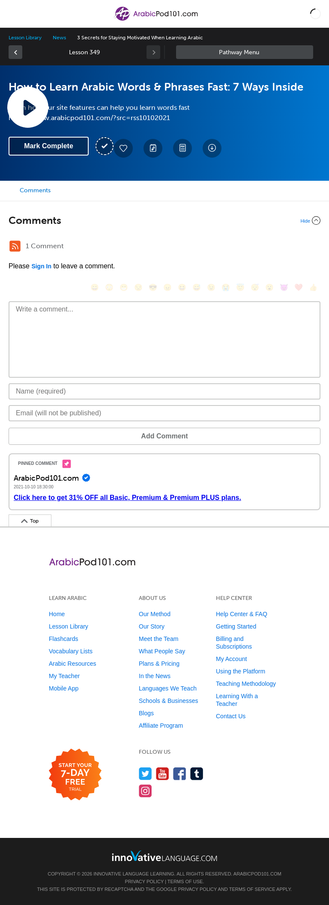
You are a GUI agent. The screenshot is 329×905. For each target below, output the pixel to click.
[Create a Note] (153, 148)
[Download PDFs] (182, 148)
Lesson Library (25, 38)
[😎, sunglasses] (153, 287)
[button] (315, 13)
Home (57, 614)
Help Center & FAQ (241, 614)
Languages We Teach (168, 688)
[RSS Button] (15, 246)
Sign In (41, 266)
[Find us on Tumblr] (196, 773)
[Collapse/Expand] (164, 220)
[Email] (164, 413)
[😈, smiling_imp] (284, 287)
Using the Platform (240, 671)
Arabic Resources (72, 663)
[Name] (164, 391)
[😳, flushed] (109, 287)
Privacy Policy (144, 881)
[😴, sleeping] (255, 287)
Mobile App (63, 688)
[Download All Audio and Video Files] (212, 148)
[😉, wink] (211, 287)
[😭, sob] (225, 287)
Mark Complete (48, 146)
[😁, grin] (124, 287)
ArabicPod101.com (257, 873)
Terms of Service (252, 889)
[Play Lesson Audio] (27, 107)
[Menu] (13, 13)
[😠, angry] (167, 287)
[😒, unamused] (138, 287)
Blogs (146, 713)
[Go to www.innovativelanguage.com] (164, 855)
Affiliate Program (161, 725)
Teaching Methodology (246, 683)
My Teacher (64, 676)
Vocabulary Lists (71, 651)
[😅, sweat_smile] (196, 287)
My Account (231, 658)
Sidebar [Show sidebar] (244, 52)
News (59, 38)
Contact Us (230, 716)
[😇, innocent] (240, 287)
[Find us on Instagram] (145, 790)
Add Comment (164, 436)
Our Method (154, 614)
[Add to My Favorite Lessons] (123, 148)
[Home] (156, 20)
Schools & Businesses (168, 700)
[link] (15, 52)
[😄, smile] (94, 287)
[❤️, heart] (298, 287)
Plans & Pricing (159, 663)
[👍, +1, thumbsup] (313, 287)
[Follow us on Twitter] (145, 773)
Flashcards (63, 638)
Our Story (151, 626)
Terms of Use (185, 881)
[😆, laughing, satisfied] (182, 287)
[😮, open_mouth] (269, 287)
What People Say (162, 651)
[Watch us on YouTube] (162, 773)
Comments (35, 190)
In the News (154, 676)
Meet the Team (158, 638)
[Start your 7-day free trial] (75, 775)
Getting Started (236, 626)
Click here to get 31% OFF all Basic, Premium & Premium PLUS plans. (127, 497)
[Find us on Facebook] (179, 773)
